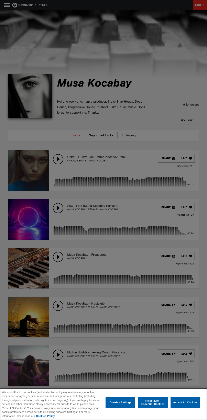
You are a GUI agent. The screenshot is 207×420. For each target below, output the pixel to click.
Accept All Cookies (185, 402)
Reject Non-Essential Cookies (152, 402)
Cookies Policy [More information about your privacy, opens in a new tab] (45, 416)
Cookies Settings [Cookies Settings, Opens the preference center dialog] (120, 402)
